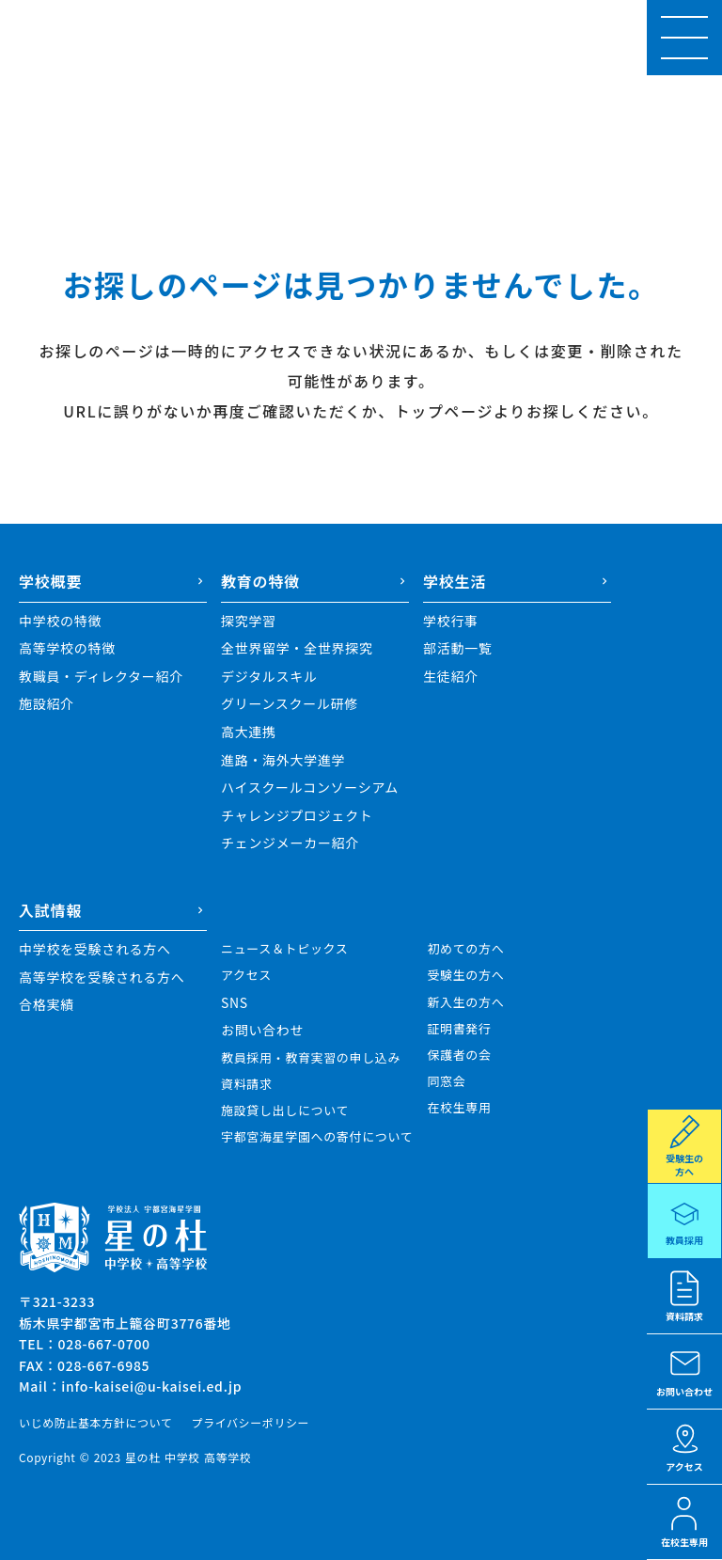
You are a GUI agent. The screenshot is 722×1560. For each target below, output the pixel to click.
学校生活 (454, 581)
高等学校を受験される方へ (101, 977)
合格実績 (46, 1005)
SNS (234, 1003)
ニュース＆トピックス (284, 948)
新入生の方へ (465, 1002)
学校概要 (50, 581)
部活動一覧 (458, 648)
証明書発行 (459, 1028)
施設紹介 (46, 704)
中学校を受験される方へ (95, 949)
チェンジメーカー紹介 (290, 843)
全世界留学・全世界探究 (297, 648)
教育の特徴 (260, 581)
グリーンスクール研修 (289, 704)
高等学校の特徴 (67, 648)
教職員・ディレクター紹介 (101, 676)
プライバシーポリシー (250, 1422)
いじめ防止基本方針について (95, 1422)
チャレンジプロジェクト (297, 816)
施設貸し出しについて (285, 1110)
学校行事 (451, 621)
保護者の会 (459, 1055)
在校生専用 (459, 1107)
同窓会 (446, 1081)
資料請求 (247, 1084)
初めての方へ (465, 948)
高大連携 (248, 732)
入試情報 (50, 910)
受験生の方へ (465, 975)
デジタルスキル (269, 676)
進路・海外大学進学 (283, 760)
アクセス (246, 975)
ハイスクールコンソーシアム (310, 787)
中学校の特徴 (60, 621)
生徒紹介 (451, 676)
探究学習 (248, 621)
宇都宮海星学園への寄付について (317, 1136)
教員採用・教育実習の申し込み (310, 1057)
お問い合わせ (262, 1030)
